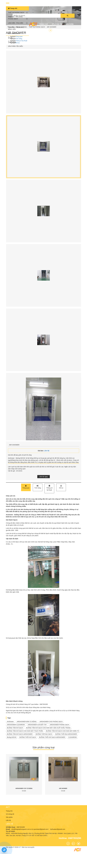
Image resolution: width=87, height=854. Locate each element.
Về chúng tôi (57, 24)
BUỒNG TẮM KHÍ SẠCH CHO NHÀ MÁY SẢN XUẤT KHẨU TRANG (48, 728)
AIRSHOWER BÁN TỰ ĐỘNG (26, 721)
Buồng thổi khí (11, 737)
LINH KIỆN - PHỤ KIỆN (15, 23)
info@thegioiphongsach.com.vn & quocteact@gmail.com (29, 829)
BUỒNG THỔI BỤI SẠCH (44, 734)
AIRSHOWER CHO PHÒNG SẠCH (51, 721)
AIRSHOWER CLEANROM (16, 725)
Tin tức (10, 38)
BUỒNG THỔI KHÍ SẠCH (27, 737)
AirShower (10, 721)
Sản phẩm (69, 24)
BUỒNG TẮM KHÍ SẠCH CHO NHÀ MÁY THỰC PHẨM (25, 731)
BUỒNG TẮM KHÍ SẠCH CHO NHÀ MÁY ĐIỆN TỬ (62, 731)
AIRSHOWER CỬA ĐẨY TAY (37, 725)
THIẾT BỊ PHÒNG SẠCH (16, 12)
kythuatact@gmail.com (57, 829)
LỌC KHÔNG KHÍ (14, 33)
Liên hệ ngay (43, 476)
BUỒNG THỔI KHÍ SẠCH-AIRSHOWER (52, 737)
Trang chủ (12, 8)
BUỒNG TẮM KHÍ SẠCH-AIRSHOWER (20, 734)
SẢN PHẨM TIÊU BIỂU (15, 46)
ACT (8, 807)
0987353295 (21, 827)
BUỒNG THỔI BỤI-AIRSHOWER (66, 734)
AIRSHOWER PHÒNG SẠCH (59, 725)
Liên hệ (42, 30)
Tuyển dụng (12, 42)
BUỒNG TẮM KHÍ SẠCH (15, 728)
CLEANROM (72, 737)
